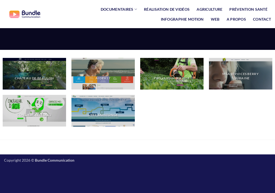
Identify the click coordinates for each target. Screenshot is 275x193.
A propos (236, 19)
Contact (262, 19)
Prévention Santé (248, 9)
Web (215, 19)
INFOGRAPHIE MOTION (182, 19)
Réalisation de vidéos (167, 9)
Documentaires (119, 9)
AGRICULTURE (209, 9)
